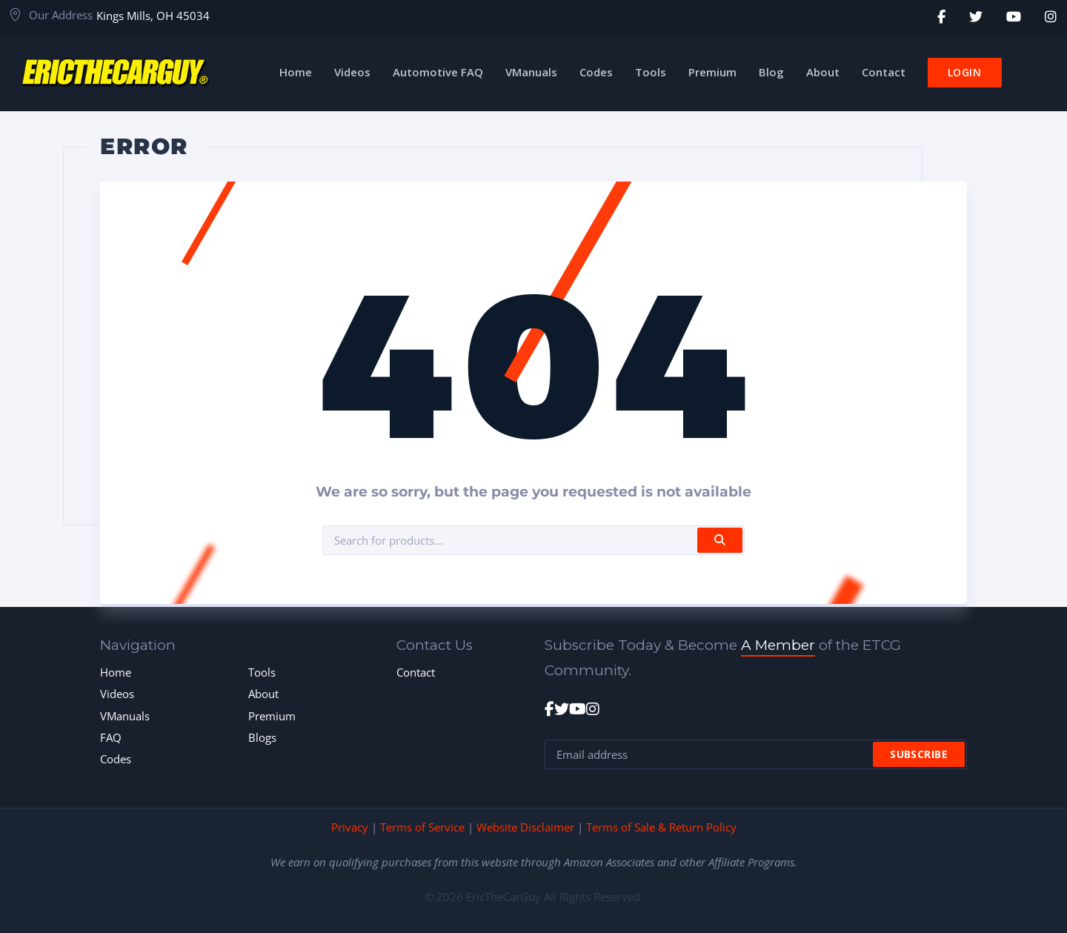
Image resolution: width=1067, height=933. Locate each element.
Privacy (349, 827)
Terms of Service (422, 827)
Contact (415, 672)
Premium (272, 715)
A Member (778, 645)
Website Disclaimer (525, 827)
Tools (262, 672)
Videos (117, 693)
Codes (115, 758)
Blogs (262, 737)
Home (115, 672)
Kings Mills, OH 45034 (153, 15)
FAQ (111, 737)
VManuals (125, 715)
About (263, 693)
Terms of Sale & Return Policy (661, 827)
